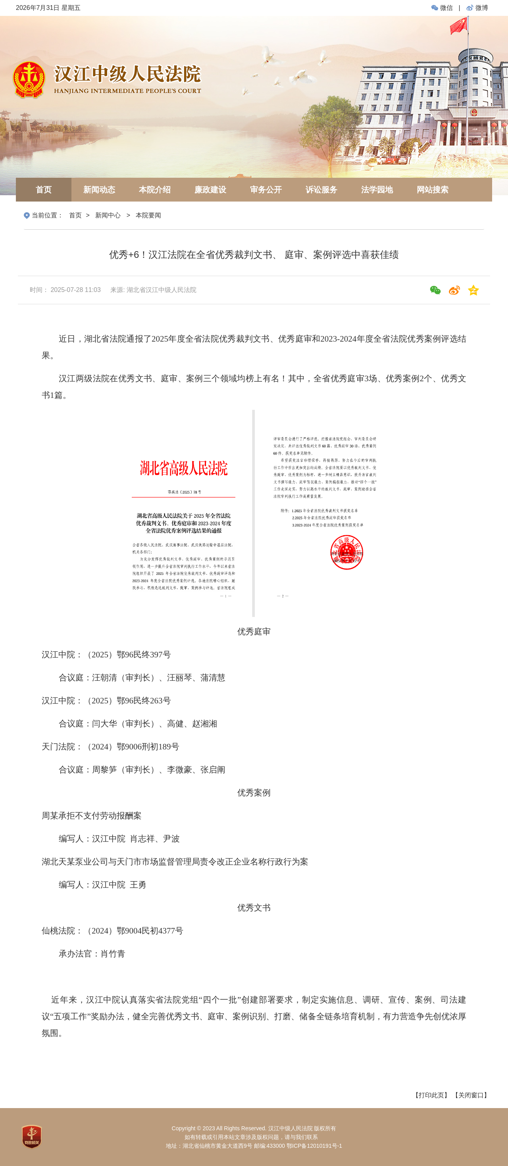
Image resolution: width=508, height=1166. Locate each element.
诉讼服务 (321, 189)
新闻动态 (99, 189)
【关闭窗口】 (471, 1095)
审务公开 (266, 189)
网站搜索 (432, 189)
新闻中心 (108, 215)
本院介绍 (155, 189)
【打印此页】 (431, 1095)
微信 (442, 7)
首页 (44, 189)
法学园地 (377, 189)
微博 (476, 7)
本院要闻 (148, 215)
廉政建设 (210, 189)
